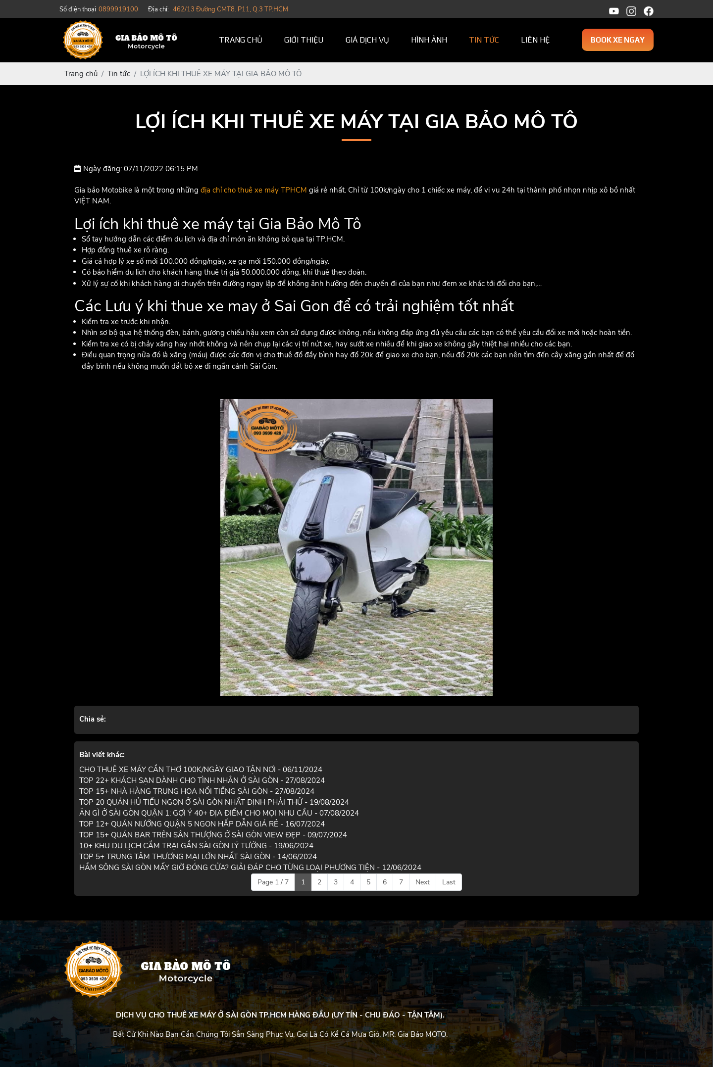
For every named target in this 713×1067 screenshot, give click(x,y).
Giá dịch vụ (367, 40)
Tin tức (484, 40)
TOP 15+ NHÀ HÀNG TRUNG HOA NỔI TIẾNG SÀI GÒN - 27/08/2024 (196, 791)
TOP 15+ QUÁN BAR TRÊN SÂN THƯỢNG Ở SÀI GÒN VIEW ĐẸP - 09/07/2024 (213, 835)
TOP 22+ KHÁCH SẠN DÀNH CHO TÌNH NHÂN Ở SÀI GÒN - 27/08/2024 (202, 780)
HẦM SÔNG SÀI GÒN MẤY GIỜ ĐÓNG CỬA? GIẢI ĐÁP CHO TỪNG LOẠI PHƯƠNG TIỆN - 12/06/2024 (250, 868)
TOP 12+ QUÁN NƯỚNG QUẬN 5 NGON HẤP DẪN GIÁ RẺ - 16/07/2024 (202, 824)
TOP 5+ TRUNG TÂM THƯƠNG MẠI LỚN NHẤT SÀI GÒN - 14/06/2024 (198, 857)
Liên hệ (535, 40)
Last (449, 882)
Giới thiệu (304, 40)
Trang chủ (240, 40)
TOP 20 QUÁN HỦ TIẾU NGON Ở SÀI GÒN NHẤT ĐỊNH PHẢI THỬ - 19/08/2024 (214, 802)
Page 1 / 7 (273, 882)
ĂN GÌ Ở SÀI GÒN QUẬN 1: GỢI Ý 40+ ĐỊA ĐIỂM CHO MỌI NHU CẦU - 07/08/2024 (219, 813)
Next (422, 882)
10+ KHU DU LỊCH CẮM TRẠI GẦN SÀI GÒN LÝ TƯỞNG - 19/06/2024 (196, 846)
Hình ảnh (429, 40)
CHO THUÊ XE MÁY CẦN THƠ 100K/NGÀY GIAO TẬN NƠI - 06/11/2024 (200, 770)
